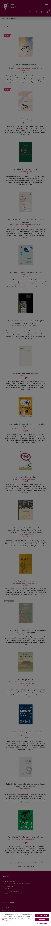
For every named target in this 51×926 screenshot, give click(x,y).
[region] (25, 919)
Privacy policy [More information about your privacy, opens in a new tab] (6, 920)
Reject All (42, 919)
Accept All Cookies (42, 915)
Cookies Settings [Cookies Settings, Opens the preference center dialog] (42, 923)
